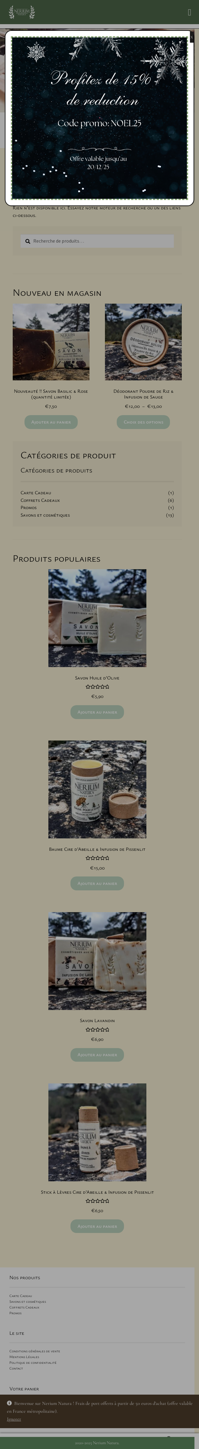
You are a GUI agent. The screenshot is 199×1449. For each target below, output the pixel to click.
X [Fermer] (192, 37)
